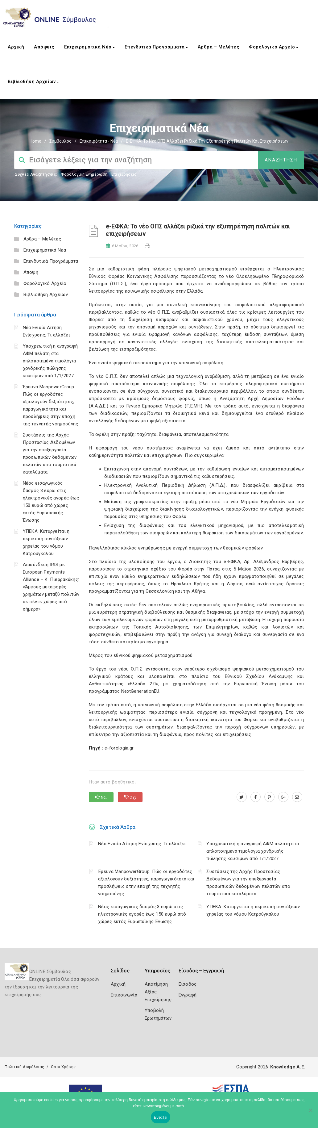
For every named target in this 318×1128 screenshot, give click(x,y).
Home (35, 141)
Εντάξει (160, 1117)
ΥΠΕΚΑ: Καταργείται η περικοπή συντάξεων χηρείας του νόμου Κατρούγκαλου (253, 910)
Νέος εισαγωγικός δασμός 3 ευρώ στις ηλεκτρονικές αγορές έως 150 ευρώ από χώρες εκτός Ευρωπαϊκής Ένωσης (142, 914)
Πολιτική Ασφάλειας (24, 1066)
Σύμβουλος (60, 141)
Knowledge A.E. (287, 1067)
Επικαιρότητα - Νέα (99, 141)
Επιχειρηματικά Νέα (89, 47)
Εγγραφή (188, 995)
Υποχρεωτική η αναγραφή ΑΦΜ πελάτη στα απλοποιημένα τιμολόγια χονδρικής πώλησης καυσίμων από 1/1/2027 (50, 360)
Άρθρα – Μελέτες (218, 47)
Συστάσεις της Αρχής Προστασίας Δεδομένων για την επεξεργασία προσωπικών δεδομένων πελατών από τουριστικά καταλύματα (248, 882)
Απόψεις (44, 47)
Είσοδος (188, 984)
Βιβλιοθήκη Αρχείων (33, 81)
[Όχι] (310, 1113)
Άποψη (31, 272)
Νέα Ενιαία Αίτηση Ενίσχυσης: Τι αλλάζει (142, 843)
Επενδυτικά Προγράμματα (156, 47)
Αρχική (16, 47)
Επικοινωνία (124, 995)
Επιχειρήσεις (124, 174)
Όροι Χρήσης (63, 1066)
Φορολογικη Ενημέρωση (84, 174)
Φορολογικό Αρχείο (273, 47)
